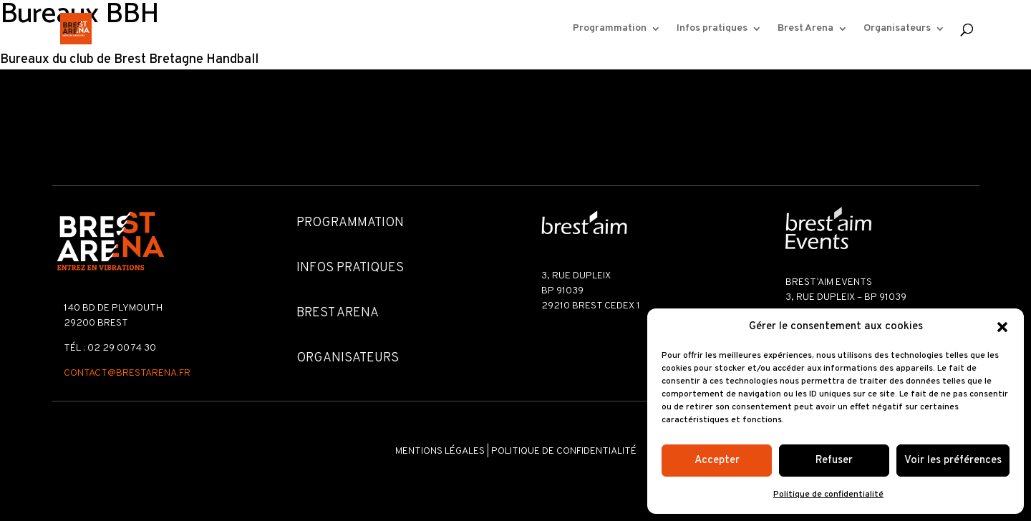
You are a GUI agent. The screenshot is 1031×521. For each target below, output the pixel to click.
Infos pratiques (712, 29)
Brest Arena (805, 29)
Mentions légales (440, 451)
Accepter (717, 460)
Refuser (834, 460)
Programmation (610, 29)
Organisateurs (897, 29)
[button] (1002, 327)
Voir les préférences (953, 460)
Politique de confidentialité (828, 494)
